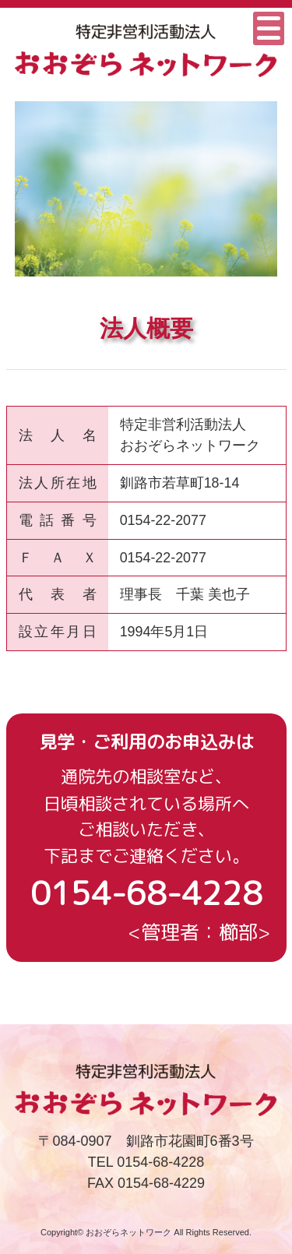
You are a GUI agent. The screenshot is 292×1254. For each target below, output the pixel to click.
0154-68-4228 (146, 893)
